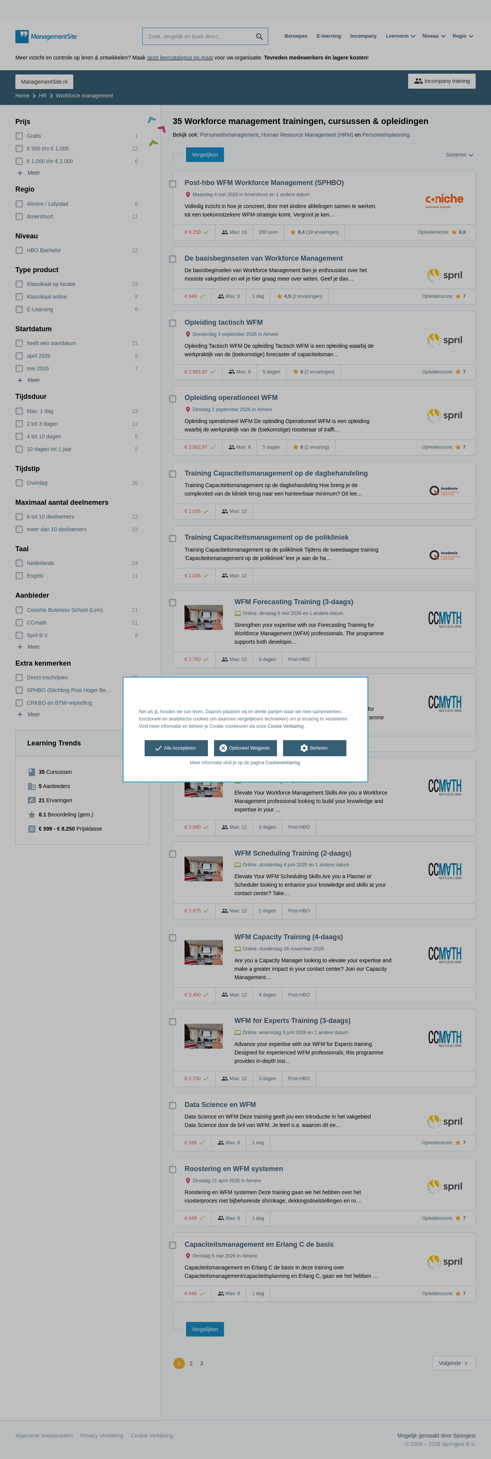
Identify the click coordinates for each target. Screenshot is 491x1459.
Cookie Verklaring (286, 726)
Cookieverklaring (282, 763)
